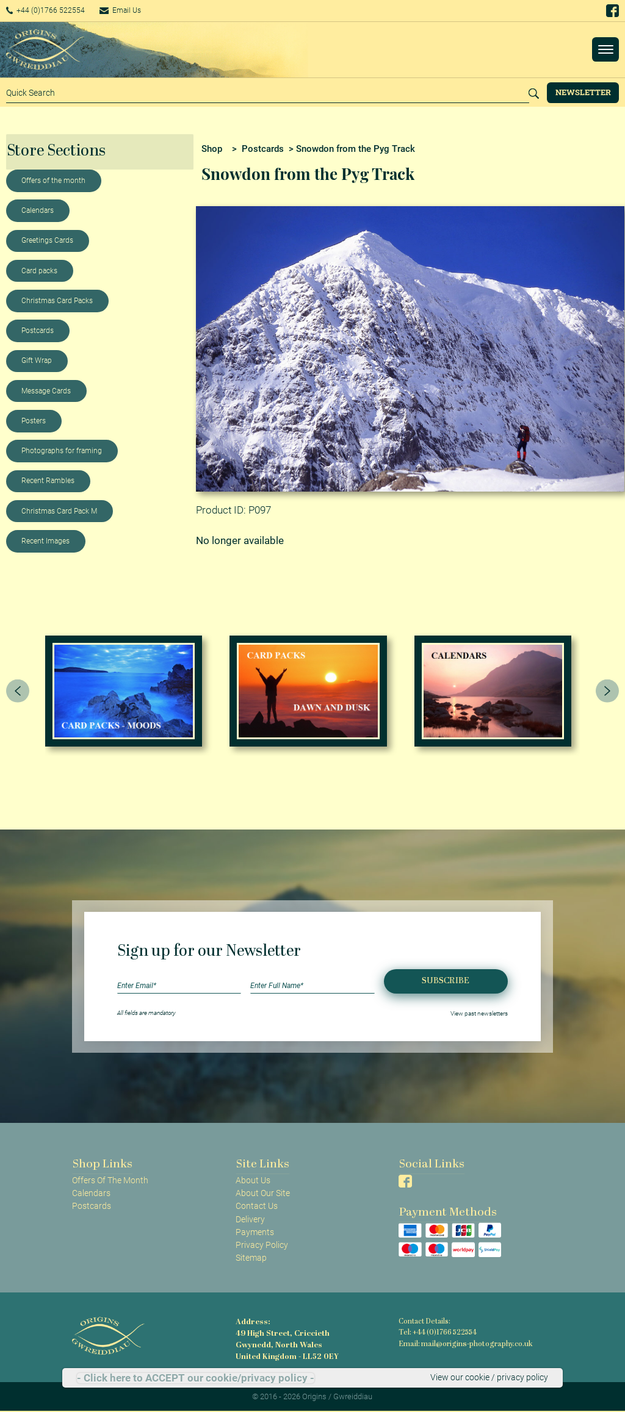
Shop (211, 148)
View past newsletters (479, 1012)
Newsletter (583, 92)
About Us (253, 1180)
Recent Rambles (47, 480)
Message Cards (46, 391)
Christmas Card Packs (57, 300)
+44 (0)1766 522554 (51, 10)
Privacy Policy (262, 1245)
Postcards (37, 330)
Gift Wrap (36, 360)
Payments (255, 1232)
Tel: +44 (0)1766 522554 (437, 1332)
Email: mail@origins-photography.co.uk (462, 1343)
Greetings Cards (47, 240)
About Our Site (263, 1193)
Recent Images (45, 541)
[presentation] (17, 691)
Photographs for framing (61, 450)
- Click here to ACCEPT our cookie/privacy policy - (195, 1378)
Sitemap (251, 1258)
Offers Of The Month (110, 1180)
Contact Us (257, 1206)
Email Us (136, 10)
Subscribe (445, 981)
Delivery (250, 1219)
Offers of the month (53, 180)
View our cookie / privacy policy (489, 1378)
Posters (33, 421)
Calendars (37, 210)
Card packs (39, 271)
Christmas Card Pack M (59, 511)
